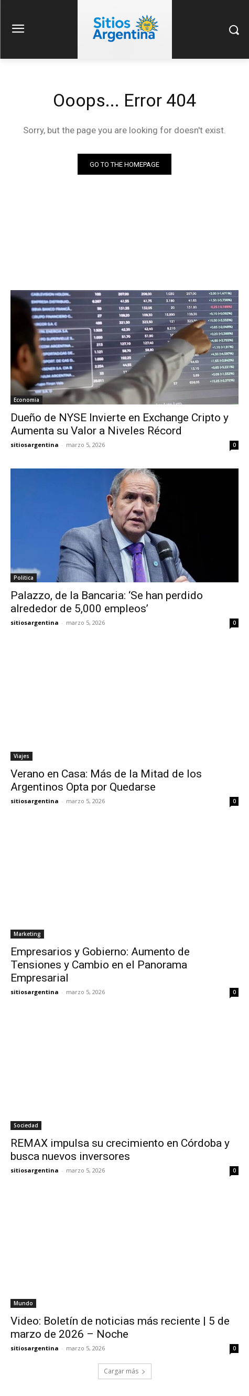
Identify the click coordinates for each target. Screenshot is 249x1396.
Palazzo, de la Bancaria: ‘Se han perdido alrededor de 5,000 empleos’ (106, 602)
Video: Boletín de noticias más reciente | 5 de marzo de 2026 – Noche (120, 1327)
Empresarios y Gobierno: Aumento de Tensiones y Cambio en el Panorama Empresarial (100, 964)
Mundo (23, 1303)
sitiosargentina (34, 445)
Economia (26, 399)
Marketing (27, 933)
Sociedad (26, 1125)
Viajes (21, 756)
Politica (24, 577)
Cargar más (125, 1371)
